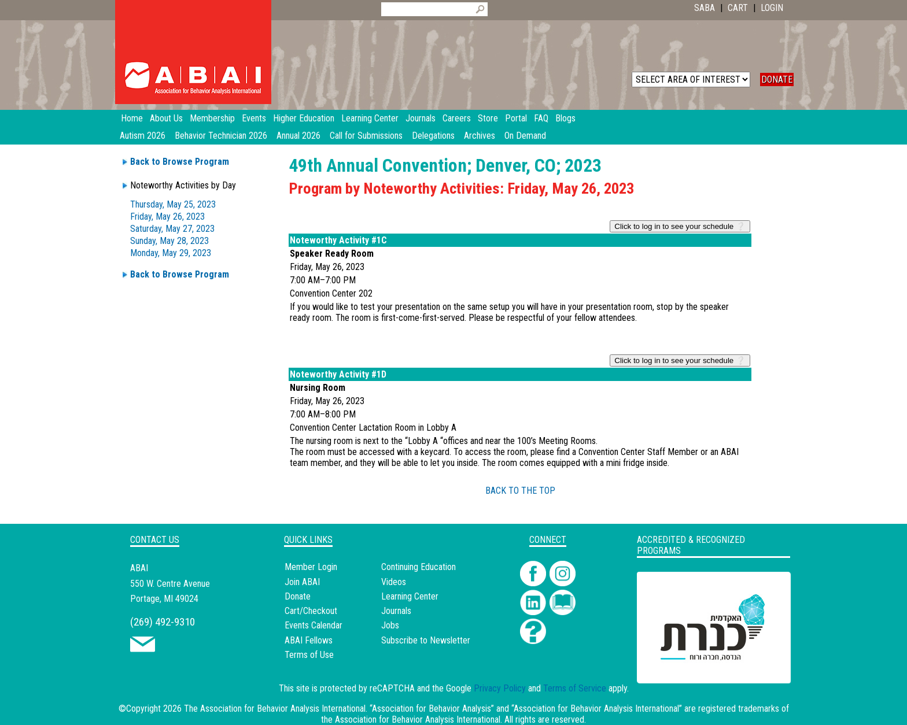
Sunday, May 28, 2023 (169, 240)
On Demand (525, 135)
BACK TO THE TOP (520, 490)
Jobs (390, 625)
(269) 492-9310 (162, 621)
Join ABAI (302, 581)
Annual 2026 (298, 135)
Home (132, 118)
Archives (479, 135)
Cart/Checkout (311, 610)
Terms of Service (574, 688)
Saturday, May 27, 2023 (172, 228)
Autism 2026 (142, 135)
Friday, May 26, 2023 (167, 216)
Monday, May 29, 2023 (170, 252)
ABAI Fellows (309, 640)
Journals (396, 610)
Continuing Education (418, 566)
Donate (298, 596)
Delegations (433, 135)
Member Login (311, 566)
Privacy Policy (500, 688)
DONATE (776, 79)
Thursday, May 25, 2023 (173, 204)
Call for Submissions (366, 135)
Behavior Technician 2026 (221, 135)
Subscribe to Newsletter (425, 640)
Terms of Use (309, 654)
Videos (393, 581)
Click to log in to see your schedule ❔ (680, 226)
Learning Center (409, 596)
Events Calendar (313, 625)
